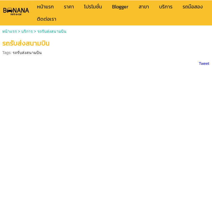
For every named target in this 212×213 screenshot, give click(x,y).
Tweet (204, 63)
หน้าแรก (9, 31)
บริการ (27, 31)
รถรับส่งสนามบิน (27, 52)
